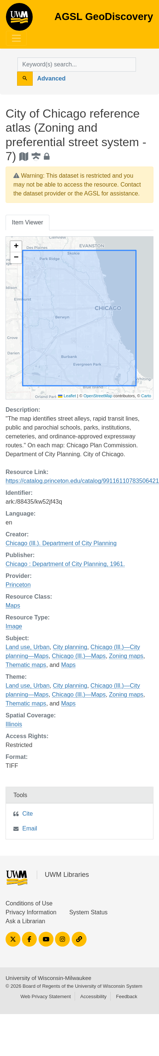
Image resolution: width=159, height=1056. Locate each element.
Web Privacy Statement (45, 996)
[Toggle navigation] (16, 38)
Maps (13, 605)
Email (29, 828)
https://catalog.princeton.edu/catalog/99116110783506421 (82, 481)
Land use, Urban (27, 647)
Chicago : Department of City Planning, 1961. (65, 564)
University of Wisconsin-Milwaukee (48, 978)
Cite (27, 813)
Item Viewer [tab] (27, 222)
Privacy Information (31, 912)
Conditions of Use (29, 903)
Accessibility (93, 996)
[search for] (76, 64)
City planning (70, 647)
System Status (88, 912)
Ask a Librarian (25, 921)
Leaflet (67, 396)
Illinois (14, 724)
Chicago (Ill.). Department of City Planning (61, 543)
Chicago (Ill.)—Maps (79, 656)
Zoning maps (126, 656)
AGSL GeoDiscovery (19, 19)
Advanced (51, 78)
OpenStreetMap (98, 396)
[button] (16, 246)
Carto (146, 396)
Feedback (126, 996)
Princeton (18, 585)
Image (14, 626)
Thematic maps (26, 665)
